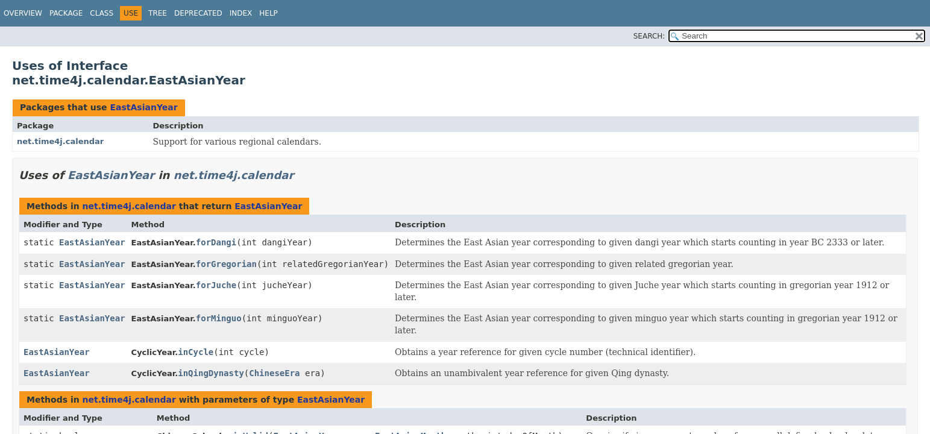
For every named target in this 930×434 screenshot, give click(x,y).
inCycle (195, 352)
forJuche (216, 285)
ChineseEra (274, 373)
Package (66, 13)
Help (268, 13)
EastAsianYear (143, 107)
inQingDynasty (211, 373)
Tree (157, 13)
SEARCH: (649, 36)
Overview (23, 13)
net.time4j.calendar (60, 141)
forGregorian (226, 264)
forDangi (216, 242)
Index (241, 13)
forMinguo (219, 318)
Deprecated (198, 13)
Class (101, 13)
